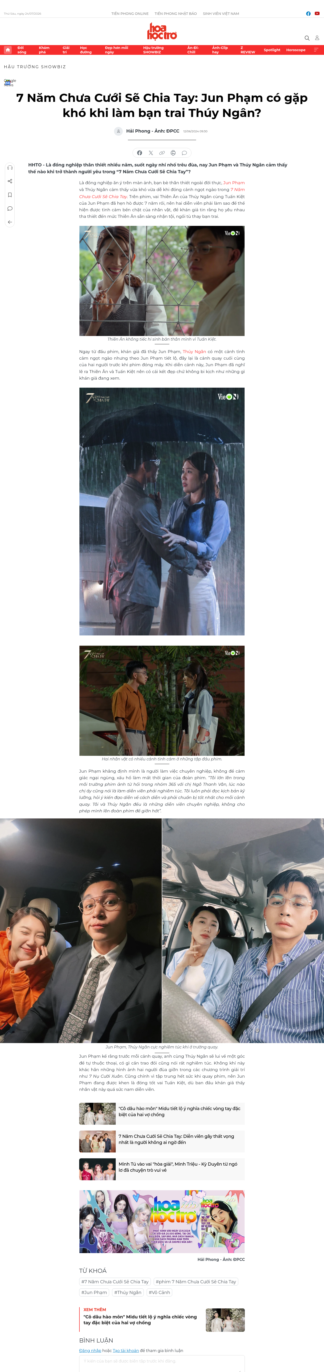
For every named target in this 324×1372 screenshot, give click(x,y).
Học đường (86, 50)
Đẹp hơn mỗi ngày (116, 50)
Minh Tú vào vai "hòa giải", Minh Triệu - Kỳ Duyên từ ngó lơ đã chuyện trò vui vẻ (178, 1166)
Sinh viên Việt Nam (221, 13)
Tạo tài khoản (126, 1349)
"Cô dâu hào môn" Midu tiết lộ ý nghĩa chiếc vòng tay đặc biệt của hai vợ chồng (180, 1110)
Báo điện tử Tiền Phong (162, 31)
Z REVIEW (248, 50)
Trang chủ (8, 50)
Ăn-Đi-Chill (193, 50)
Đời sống (22, 50)
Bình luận (10, 208)
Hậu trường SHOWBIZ (153, 50)
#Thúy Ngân (127, 1291)
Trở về (10, 222)
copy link (162, 153)
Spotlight (272, 50)
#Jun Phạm (94, 1291)
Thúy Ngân (194, 350)
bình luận (184, 153)
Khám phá (44, 50)
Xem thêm (316, 50)
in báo (173, 153)
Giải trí (66, 50)
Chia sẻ (10, 181)
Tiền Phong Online (130, 13)
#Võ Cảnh (159, 1291)
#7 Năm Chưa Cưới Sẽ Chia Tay (115, 1281)
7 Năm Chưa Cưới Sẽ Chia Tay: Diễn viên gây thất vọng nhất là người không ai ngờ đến (177, 1138)
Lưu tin (10, 195)
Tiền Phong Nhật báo (176, 13)
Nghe (10, 168)
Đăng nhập (90, 1349)
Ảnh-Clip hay (220, 50)
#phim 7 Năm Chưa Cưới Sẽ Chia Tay (196, 1281)
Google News (8, 82)
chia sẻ (140, 153)
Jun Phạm (234, 182)
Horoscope (295, 50)
